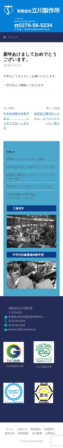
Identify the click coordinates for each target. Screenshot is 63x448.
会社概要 (37, 433)
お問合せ (50, 433)
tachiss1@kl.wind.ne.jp (37, 29)
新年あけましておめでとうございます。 (31, 186)
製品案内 (36, 429)
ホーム (10, 429)
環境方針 (10, 433)
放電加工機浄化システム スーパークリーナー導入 (47, 118)
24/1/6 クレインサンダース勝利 (25, 159)
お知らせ (22, 429)
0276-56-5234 (35, 25)
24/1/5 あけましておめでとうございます (31, 167)
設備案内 (49, 429)
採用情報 (23, 433)
